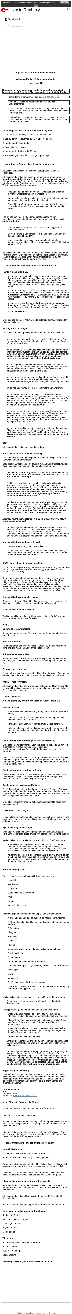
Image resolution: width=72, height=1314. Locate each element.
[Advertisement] (36, 51)
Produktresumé (14, 26)
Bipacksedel (12, 19)
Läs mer (64, 3)
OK (36, 5)
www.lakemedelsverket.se (25, 1096)
